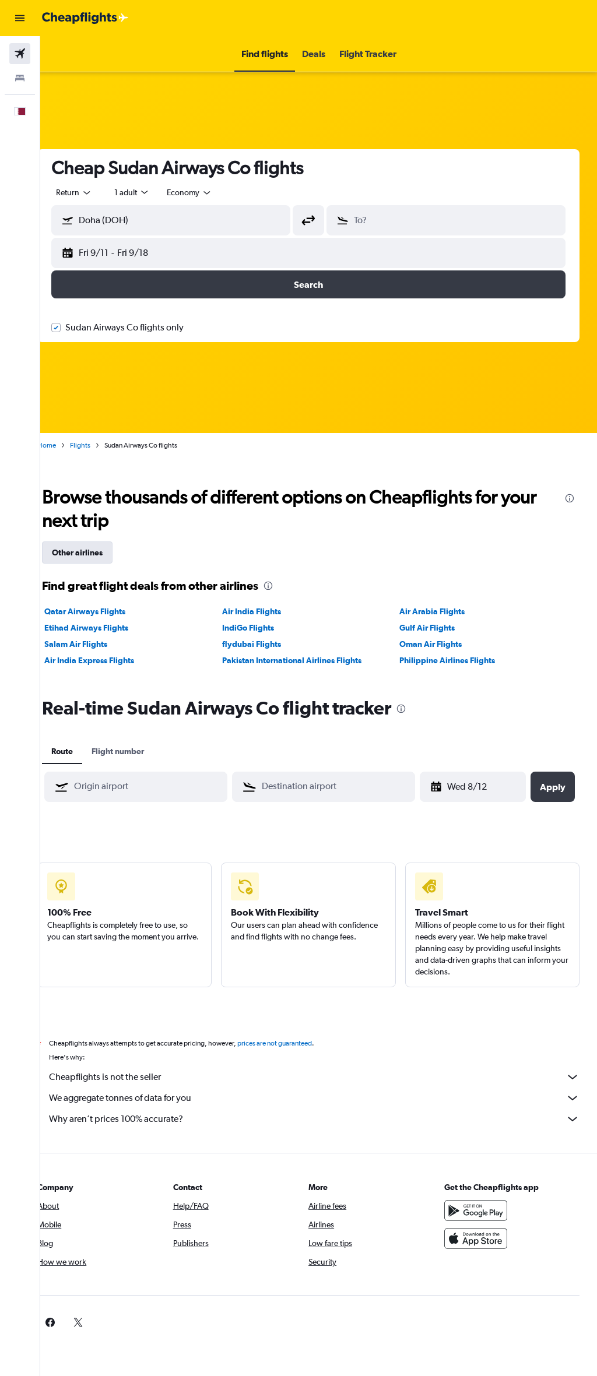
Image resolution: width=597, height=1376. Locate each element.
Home (67, 445)
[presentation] (569, 498)
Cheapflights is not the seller (324, 1077)
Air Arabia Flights (439, 611)
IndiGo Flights (261, 627)
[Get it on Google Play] (480, 1210)
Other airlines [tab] (97, 552)
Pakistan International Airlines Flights (305, 660)
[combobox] (210, 192)
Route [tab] (82, 751)
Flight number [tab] (138, 751)
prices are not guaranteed (295, 1043)
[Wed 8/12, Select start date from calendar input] (472, 786)
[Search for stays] (20, 78)
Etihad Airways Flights (107, 627)
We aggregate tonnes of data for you (324, 1098)
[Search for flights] (20, 53)
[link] (462, 1322)
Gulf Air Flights (434, 627)
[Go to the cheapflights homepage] (85, 18)
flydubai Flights (265, 644)
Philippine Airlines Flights (454, 660)
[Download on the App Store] (480, 1238)
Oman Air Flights (437, 644)
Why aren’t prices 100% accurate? (324, 1119)
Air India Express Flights (109, 660)
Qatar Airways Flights (105, 611)
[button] (20, 18)
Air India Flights (265, 611)
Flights (100, 445)
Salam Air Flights (96, 644)
